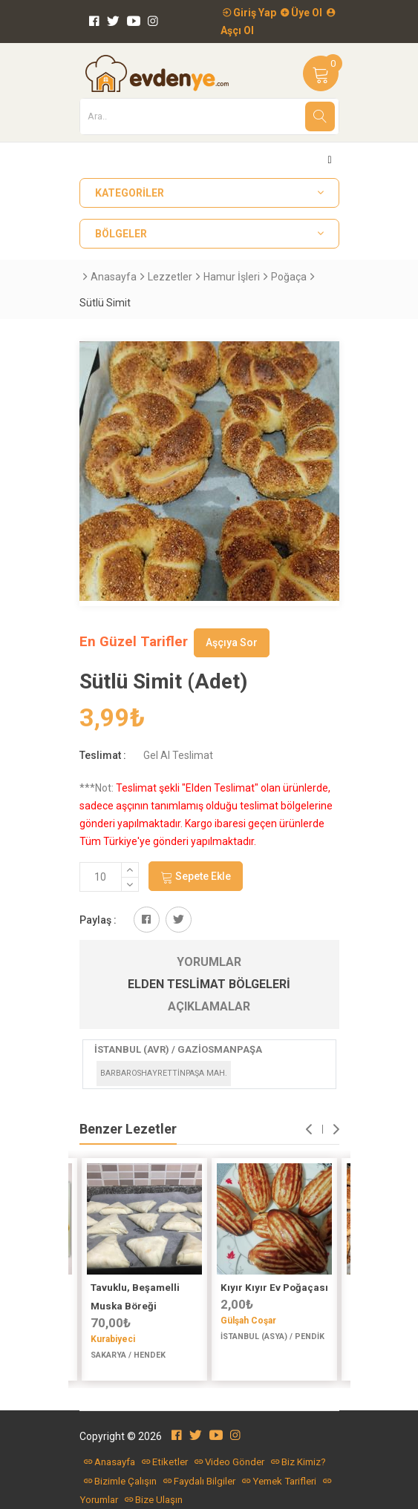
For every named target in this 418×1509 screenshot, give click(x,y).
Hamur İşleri (231, 277)
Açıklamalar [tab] (209, 1006)
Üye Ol (301, 13)
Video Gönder (229, 1461)
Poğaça (289, 277)
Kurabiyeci (113, 1339)
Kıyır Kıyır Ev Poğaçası (274, 1287)
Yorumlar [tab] (209, 962)
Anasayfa (114, 277)
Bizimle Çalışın (120, 1481)
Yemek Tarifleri (279, 1481)
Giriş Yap (249, 13)
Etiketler (165, 1461)
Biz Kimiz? (298, 1461)
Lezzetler (170, 277)
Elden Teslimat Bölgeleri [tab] (209, 984)
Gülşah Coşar (248, 1320)
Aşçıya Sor (232, 642)
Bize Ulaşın (154, 1499)
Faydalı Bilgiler (199, 1481)
